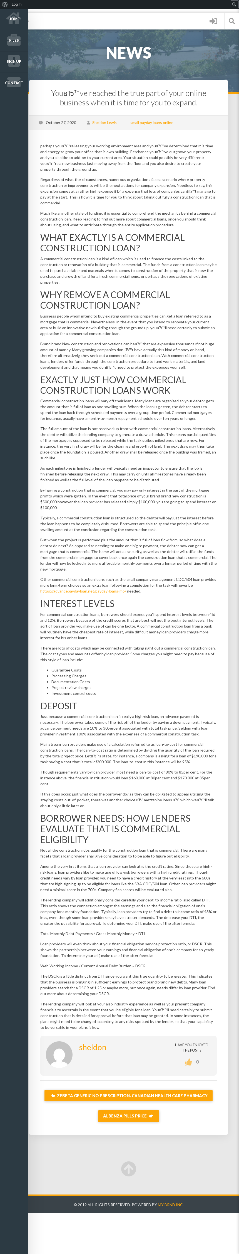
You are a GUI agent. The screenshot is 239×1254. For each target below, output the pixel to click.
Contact (14, 83)
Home (14, 19)
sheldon (102, 1082)
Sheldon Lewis (113, 122)
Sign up (14, 62)
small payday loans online (161, 122)
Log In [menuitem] (17, 4)
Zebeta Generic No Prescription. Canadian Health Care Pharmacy (133, 1133)
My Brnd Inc (175, 1245)
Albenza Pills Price (133, 1157)
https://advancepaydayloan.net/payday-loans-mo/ (98, 602)
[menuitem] (5, 4)
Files (14, 40)
